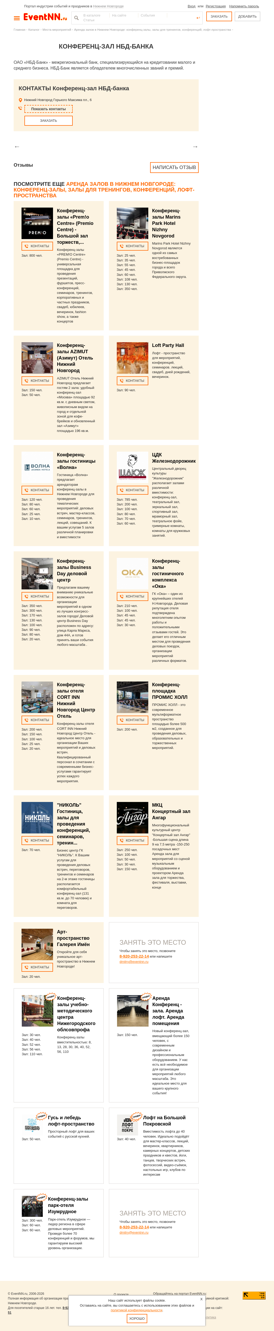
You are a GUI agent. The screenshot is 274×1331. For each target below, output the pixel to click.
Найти (76, 18)
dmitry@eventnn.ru (134, 962)
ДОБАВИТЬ (247, 16)
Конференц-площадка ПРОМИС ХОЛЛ (170, 691)
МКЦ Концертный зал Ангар (171, 811)
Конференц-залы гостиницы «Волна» (76, 461)
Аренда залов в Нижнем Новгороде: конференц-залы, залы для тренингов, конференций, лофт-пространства (152, 29)
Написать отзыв (174, 167)
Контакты (40, 246)
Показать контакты (48, 109)
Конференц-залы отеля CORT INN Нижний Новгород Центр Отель (76, 700)
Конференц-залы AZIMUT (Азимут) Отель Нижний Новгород (75, 358)
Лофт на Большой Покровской (164, 1121)
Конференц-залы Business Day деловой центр (74, 570)
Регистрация (216, 6)
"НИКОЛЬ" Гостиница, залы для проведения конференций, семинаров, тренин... (73, 824)
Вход (191, 6)
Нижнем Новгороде (108, 6)
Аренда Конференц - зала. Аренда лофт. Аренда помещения (168, 1011)
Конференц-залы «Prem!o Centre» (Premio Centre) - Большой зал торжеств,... (75, 226)
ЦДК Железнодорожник (174, 458)
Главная (19, 29)
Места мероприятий (57, 29)
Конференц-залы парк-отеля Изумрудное (68, 1205)
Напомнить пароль (244, 6)
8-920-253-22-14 (134, 956)
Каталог (34, 29)
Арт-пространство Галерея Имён (73, 938)
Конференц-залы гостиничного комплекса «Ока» (168, 573)
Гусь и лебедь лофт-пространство (71, 1121)
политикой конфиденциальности (136, 1310)
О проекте (121, 1294)
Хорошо (137, 1319)
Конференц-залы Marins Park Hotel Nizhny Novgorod (166, 223)
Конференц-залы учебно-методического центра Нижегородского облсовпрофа (76, 1014)
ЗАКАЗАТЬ (219, 16)
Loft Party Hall (168, 345)
